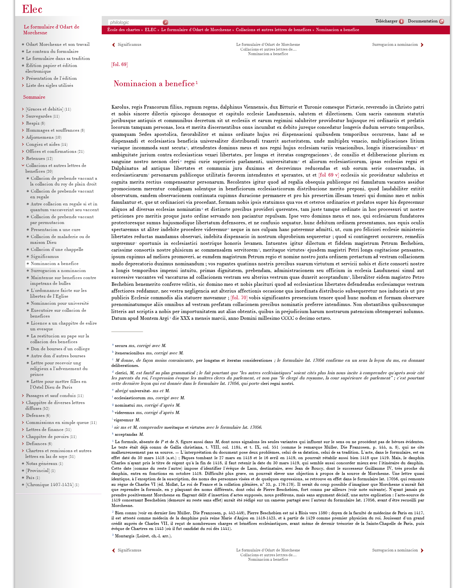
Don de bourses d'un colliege (60, 349)
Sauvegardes (42, 116)
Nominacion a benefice (337, 30)
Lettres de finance (48, 429)
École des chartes (123, 30)
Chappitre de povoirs (51, 437)
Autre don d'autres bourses (58, 356)
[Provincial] (40, 470)
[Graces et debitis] (48, 109)
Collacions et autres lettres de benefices (273, 30)
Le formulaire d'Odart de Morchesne (196, 30)
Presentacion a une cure (56, 230)
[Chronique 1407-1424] (52, 485)
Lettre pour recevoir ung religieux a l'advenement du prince (59, 369)
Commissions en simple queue (61, 422)
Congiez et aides (46, 144)
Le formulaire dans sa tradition (58, 58)
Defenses (38, 415)
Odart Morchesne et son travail (58, 44)
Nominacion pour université (60, 303)
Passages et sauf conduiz (54, 395)
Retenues (39, 158)
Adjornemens (43, 137)
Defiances (39, 444)
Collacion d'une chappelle (57, 249)
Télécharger (386, 21)
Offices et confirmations (55, 151)
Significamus (129, 45)
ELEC (150, 30)
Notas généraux (44, 463)
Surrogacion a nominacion (395, 45)
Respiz (35, 123)
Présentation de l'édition (51, 78)
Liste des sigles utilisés (49, 85)
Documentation (423, 21)
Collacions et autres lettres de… (268, 50)
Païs (33, 478)
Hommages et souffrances (55, 130)
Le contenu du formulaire (52, 51)
